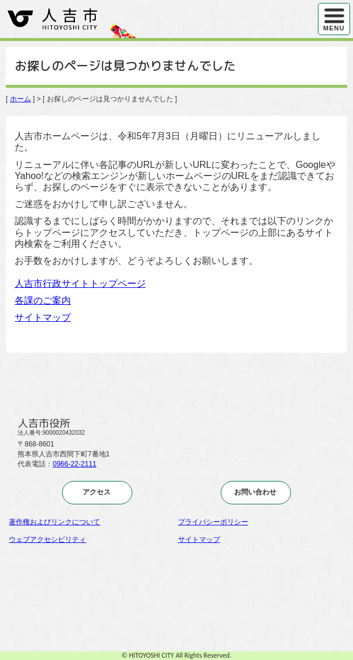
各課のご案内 (43, 300)
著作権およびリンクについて (54, 522)
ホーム (20, 99)
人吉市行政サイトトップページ (80, 283)
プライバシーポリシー (213, 522)
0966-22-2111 (75, 464)
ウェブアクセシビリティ (47, 539)
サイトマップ (43, 317)
